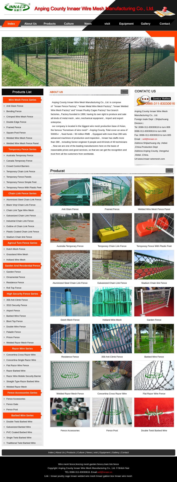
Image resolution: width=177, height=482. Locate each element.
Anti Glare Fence (14, 106)
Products (50, 23)
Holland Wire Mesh (15, 259)
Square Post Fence (16, 132)
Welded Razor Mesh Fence (20, 342)
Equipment (126, 23)
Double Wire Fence (16, 326)
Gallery (145, 23)
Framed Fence (13, 127)
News (88, 23)
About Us (30, 23)
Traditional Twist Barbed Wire (21, 443)
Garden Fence (13, 271)
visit (107, 23)
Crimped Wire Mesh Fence (19, 116)
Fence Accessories (15, 399)
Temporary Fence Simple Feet (21, 182)
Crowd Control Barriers (17, 166)
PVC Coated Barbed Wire (19, 432)
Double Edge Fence (16, 122)
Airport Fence (13, 310)
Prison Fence (13, 337)
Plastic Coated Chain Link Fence (22, 231)
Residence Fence (15, 282)
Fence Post (12, 409)
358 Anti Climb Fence (17, 300)
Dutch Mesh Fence (15, 249)
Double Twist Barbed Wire (19, 421)
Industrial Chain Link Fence (20, 221)
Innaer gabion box (105, 476)
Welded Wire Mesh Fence (19, 138)
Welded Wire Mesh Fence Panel (22, 143)
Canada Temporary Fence (19, 160)
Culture (69, 23)
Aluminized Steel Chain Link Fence (23, 199)
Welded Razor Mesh (16, 386)
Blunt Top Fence (14, 321)
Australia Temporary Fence (19, 155)
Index (11, 23)
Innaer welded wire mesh (83, 476)
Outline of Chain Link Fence (20, 226)
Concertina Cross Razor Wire (21, 354)
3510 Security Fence (16, 305)
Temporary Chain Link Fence (20, 171)
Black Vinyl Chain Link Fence (20, 205)
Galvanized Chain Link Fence (21, 215)
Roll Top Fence (13, 288)
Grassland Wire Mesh (17, 254)
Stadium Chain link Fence (19, 237)
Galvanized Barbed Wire (18, 427)
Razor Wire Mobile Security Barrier (23, 376)
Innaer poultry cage (60, 476)
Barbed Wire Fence (16, 316)
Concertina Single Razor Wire (21, 360)
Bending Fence (13, 111)
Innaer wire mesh (123, 476)
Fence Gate (12, 404)
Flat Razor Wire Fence (17, 365)
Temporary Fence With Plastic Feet (23, 187)
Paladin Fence (13, 332)
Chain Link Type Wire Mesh (20, 210)
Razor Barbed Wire (16, 370)
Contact (165, 23)
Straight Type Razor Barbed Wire (22, 381)
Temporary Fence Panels (18, 176)
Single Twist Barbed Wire (18, 437)
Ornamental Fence (15, 277)
